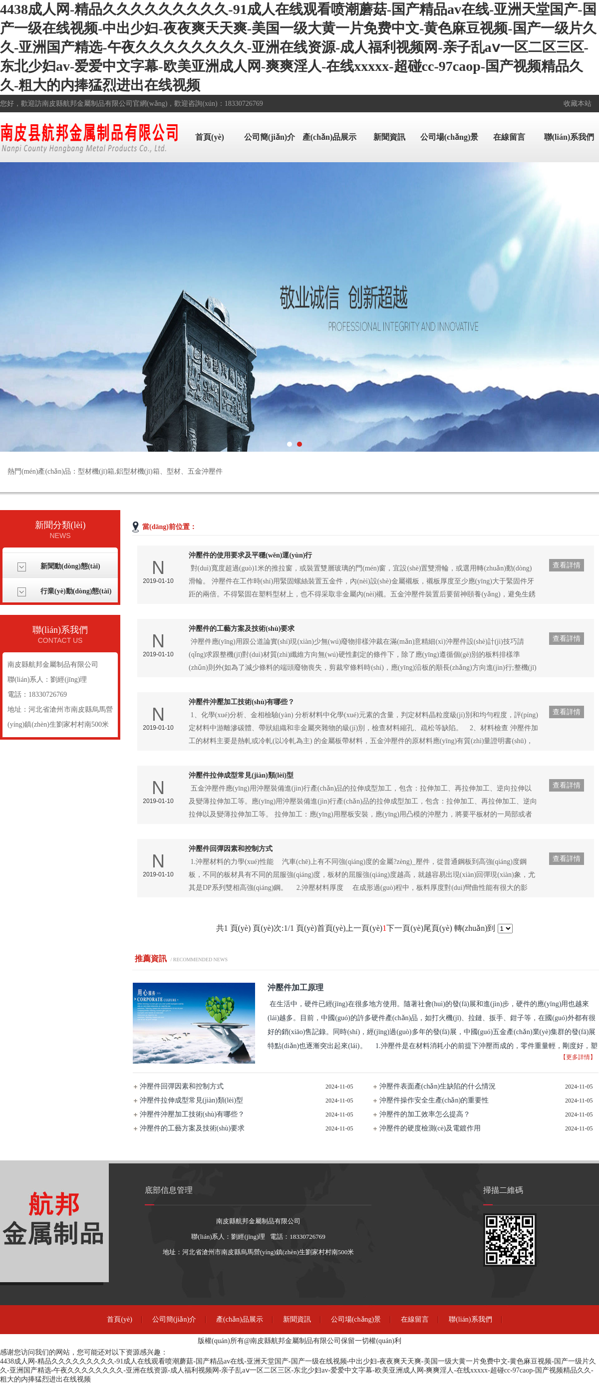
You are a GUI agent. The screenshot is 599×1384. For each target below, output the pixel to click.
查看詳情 (567, 565)
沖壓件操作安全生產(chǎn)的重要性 (434, 1100)
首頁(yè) (209, 137)
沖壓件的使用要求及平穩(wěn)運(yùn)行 (250, 555)
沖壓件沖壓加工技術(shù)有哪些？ (242, 702)
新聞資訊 (389, 137)
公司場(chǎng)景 (449, 137)
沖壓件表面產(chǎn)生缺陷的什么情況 (437, 1086)
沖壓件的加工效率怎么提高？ (424, 1114)
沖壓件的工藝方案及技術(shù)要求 (242, 628)
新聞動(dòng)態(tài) (70, 566)
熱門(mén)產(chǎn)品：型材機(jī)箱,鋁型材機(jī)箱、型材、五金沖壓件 (115, 471)
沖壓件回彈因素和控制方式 (231, 848)
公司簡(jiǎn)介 (269, 137)
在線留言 (509, 137)
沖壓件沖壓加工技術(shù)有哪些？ (192, 1114)
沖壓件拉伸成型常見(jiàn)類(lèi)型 (241, 775)
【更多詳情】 (578, 1057)
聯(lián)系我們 (569, 137)
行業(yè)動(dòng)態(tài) (75, 591)
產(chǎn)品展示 (329, 137)
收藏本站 (578, 103)
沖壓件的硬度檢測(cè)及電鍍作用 (430, 1128)
